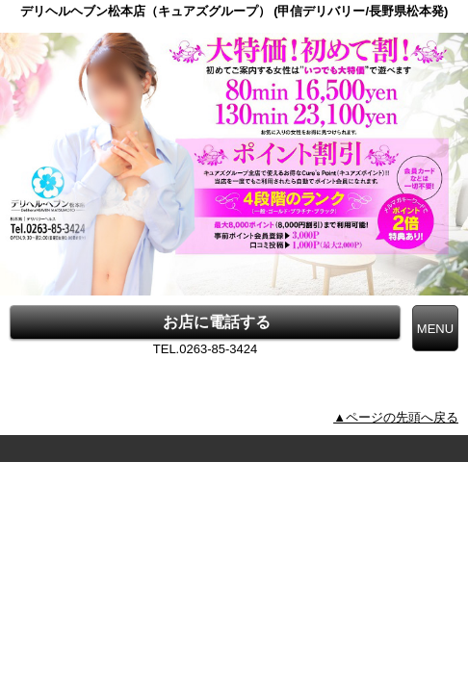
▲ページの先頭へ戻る (395, 417)
